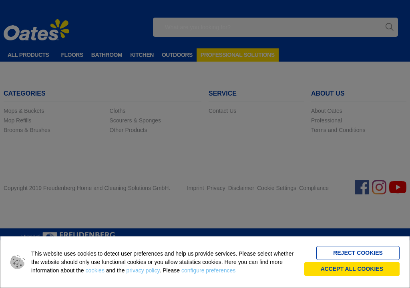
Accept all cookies (352, 269)
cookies (94, 270)
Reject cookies (358, 253)
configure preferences (208, 270)
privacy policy (142, 270)
